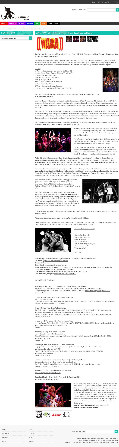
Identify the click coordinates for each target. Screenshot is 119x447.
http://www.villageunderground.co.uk (97, 291)
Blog (43, 23)
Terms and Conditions (104, 438)
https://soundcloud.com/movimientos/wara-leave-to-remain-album (91, 267)
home (93, 2)
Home (10, 28)
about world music (103, 2)
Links (50, 23)
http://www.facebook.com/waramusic (55, 261)
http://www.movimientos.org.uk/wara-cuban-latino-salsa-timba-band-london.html (69, 258)
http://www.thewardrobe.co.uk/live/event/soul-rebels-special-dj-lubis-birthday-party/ (63, 312)
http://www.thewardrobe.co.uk (101, 314)
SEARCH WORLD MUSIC (79, 10)
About (4, 441)
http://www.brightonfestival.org (105, 301)
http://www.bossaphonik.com (66, 362)
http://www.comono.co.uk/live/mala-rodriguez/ (87, 288)
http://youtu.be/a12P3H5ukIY (64, 269)
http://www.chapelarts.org (43, 338)
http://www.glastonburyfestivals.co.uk (47, 373)
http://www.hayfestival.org (104, 323)
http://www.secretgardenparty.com (46, 379)
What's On (12, 23)
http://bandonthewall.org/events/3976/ (47, 349)
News (37, 23)
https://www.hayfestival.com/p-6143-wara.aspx (51, 325)
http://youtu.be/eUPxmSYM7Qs (76, 271)
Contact (32, 441)
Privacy (115, 438)
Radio (56, 23)
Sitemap (93, 438)
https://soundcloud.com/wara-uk (55, 265)
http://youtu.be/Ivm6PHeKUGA (65, 274)
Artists (3, 23)
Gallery (21, 23)
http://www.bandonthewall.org (45, 353)
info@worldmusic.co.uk (91, 440)
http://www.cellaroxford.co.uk (89, 364)
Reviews (30, 23)
